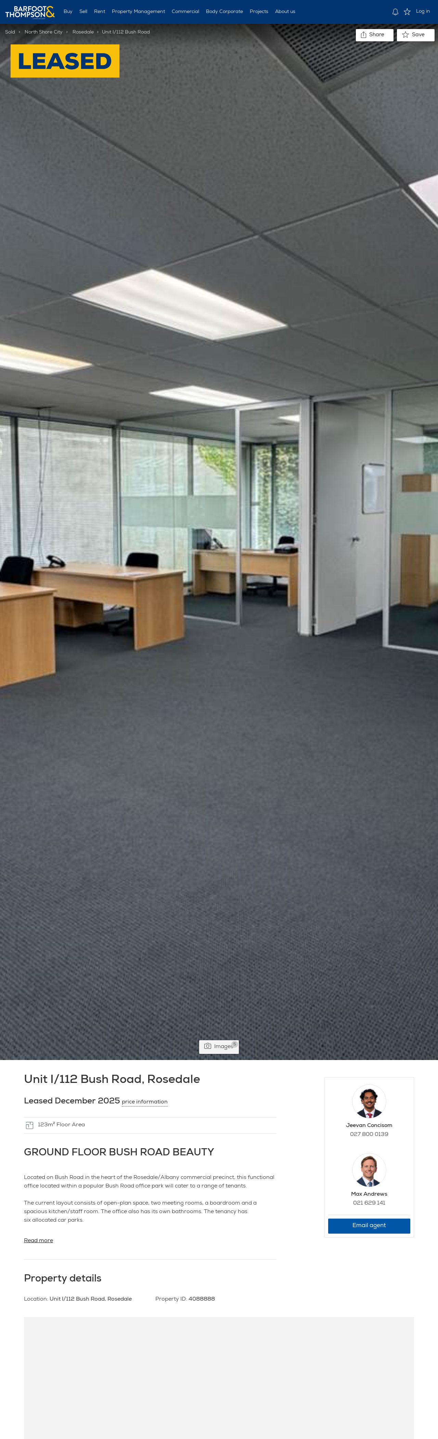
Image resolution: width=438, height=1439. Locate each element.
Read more (38, 1241)
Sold (10, 32)
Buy (68, 12)
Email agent (369, 1226)
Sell (83, 12)
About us (285, 12)
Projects (259, 12)
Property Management (138, 12)
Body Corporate (224, 12)
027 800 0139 (369, 1135)
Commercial (185, 12)
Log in (423, 11)
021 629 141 (369, 1203)
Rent (99, 12)
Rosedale (83, 32)
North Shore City (44, 32)
